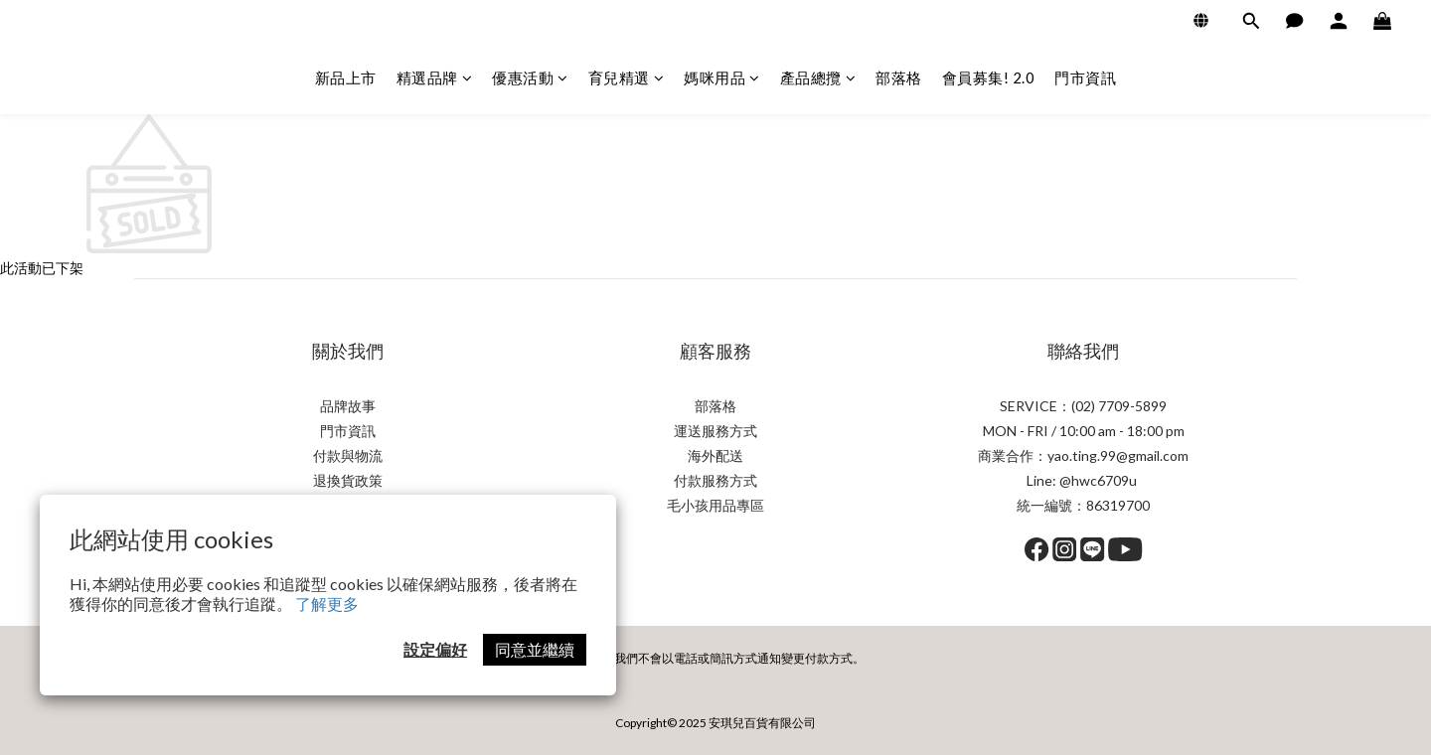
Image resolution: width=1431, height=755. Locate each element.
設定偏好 (435, 649)
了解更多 (327, 603)
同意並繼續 (534, 649)
